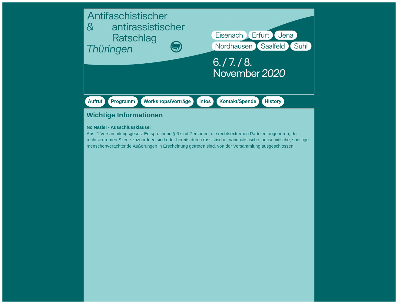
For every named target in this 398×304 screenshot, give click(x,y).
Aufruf (95, 101)
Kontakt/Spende (237, 101)
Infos (205, 101)
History (273, 101)
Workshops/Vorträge (167, 101)
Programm (123, 101)
